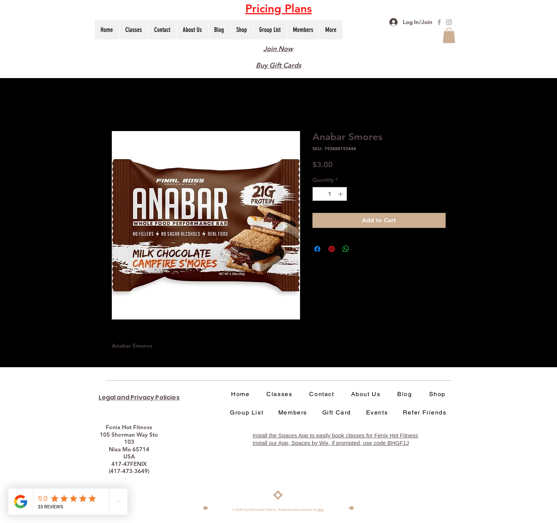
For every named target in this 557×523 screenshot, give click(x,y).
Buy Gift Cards (278, 65)
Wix (321, 509)
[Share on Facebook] (317, 248)
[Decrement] (318, 193)
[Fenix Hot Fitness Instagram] (449, 22)
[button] (278, 8)
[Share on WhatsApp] (345, 248)
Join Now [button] (278, 48)
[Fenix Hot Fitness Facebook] (439, 22)
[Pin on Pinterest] (331, 248)
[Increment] (341, 193)
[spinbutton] (329, 193)
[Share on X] (360, 248)
